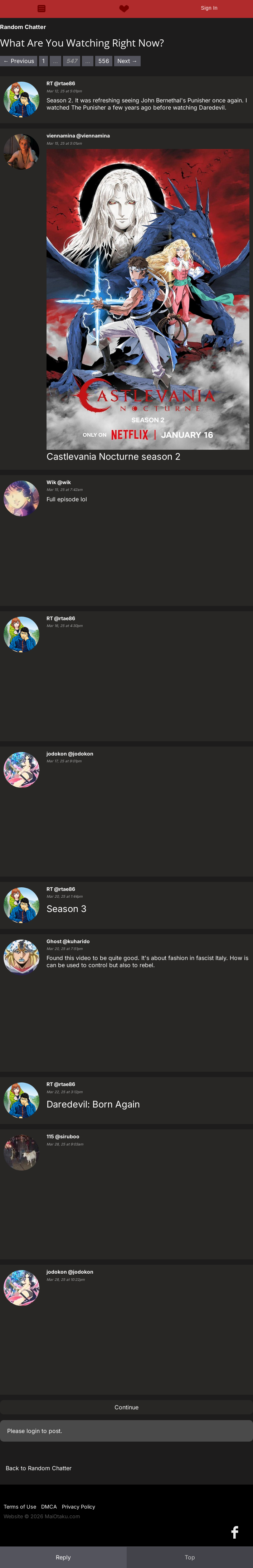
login (33, 1430)
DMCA (49, 1507)
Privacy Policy (78, 1507)
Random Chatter (23, 26)
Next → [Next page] (127, 60)
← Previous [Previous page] (18, 60)
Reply (63, 1557)
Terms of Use (20, 1507)
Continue (126, 1407)
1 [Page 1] (43, 60)
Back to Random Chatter (39, 1468)
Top (190, 1557)
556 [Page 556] (103, 60)
